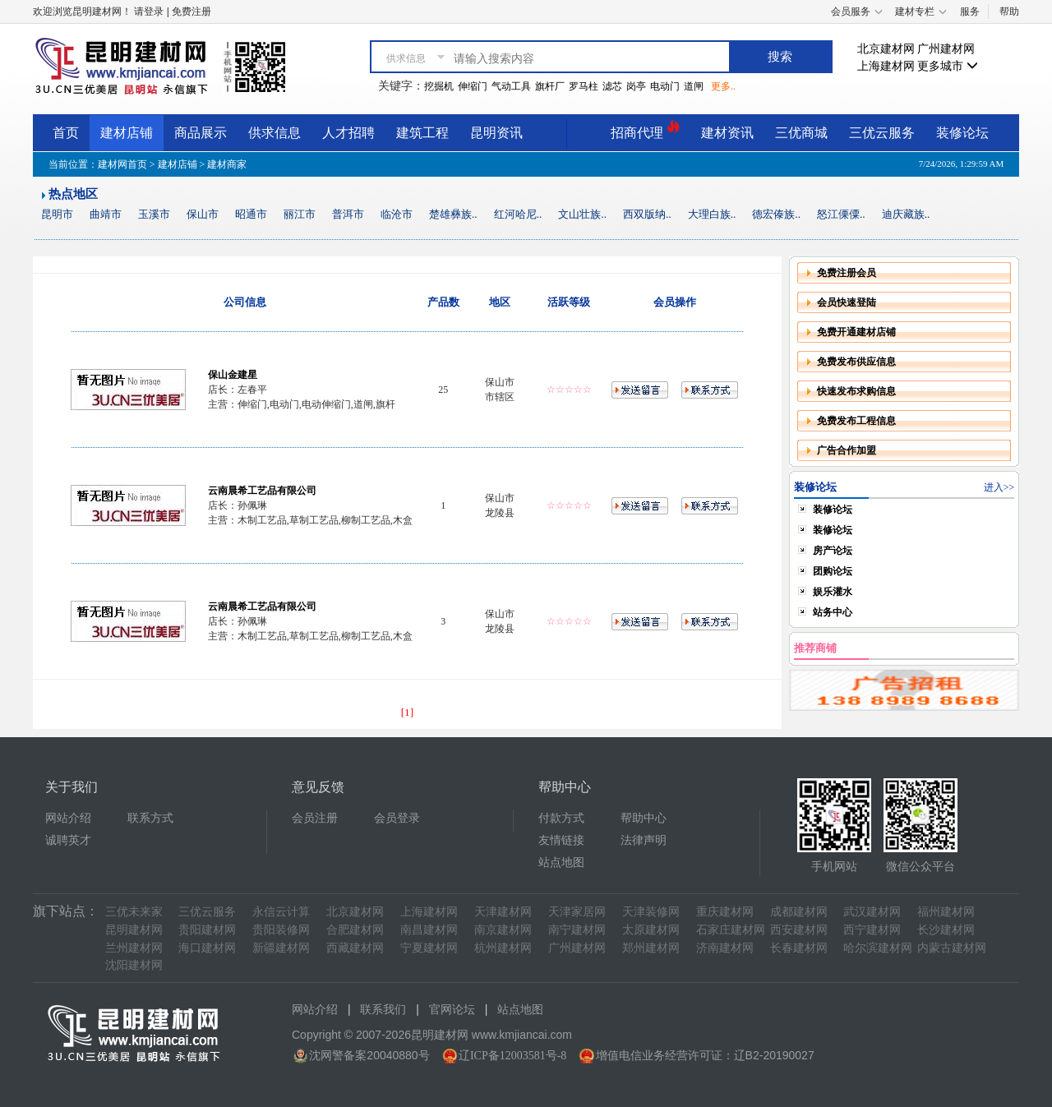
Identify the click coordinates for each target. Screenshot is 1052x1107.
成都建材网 (799, 912)
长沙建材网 (946, 930)
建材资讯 (727, 133)
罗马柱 (583, 86)
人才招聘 (348, 133)
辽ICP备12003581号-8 (512, 1055)
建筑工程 (422, 133)
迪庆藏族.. (906, 214)
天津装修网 (651, 912)
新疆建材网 (281, 948)
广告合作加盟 (846, 450)
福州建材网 (946, 912)
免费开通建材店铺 (856, 332)
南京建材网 (503, 930)
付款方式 (561, 818)
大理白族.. (712, 214)
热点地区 (73, 194)
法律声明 (644, 840)
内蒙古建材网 (951, 948)
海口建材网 (207, 948)
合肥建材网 (355, 930)
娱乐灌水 (832, 591)
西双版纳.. (647, 214)
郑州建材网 (651, 948)
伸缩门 (472, 86)
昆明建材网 (134, 930)
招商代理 (645, 130)
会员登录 (397, 818)
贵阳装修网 (281, 930)
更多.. (723, 86)
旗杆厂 (550, 86)
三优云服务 (882, 133)
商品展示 (200, 133)
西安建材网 (799, 930)
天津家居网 (577, 912)
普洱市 (348, 214)
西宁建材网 (872, 930)
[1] (407, 712)
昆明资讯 (496, 133)
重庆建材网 (725, 912)
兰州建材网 (134, 948)
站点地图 (561, 862)
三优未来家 (134, 912)
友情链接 (561, 840)
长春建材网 (799, 948)
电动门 (665, 86)
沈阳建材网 (134, 965)
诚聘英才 (68, 840)
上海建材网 (886, 66)
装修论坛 (962, 133)
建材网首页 (122, 164)
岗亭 (636, 86)
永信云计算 (281, 912)
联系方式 (150, 818)
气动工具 (511, 86)
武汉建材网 (872, 912)
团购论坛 (832, 571)
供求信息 (274, 133)
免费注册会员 (846, 273)
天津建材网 (503, 912)
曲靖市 (106, 214)
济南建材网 (725, 948)
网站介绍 (68, 818)
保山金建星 (232, 375)
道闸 (694, 86)
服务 (970, 11)
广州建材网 (946, 49)
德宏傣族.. (776, 214)
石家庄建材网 (730, 930)
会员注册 (315, 818)
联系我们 (383, 1009)
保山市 (203, 214)
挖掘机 (439, 86)
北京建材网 (886, 49)
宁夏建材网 (429, 948)
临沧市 (397, 214)
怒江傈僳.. (841, 214)
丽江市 (300, 214)
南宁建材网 (577, 930)
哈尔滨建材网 (877, 948)
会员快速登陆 (846, 302)
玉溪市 (154, 214)
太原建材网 (651, 930)
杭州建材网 (503, 948)
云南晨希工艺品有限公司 (262, 490)
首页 (66, 133)
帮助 (1009, 11)
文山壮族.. (582, 214)
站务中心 (832, 612)
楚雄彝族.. (453, 214)
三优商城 (801, 133)
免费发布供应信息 (856, 361)
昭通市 (251, 214)
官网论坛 (452, 1009)
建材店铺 (126, 133)
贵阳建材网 (207, 930)
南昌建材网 (429, 930)
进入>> (999, 487)
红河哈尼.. (518, 214)
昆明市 (57, 214)
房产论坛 (832, 550)
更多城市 (947, 66)
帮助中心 (644, 818)
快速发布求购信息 (856, 391)
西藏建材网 (355, 948)
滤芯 (612, 86)
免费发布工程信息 (856, 421)
